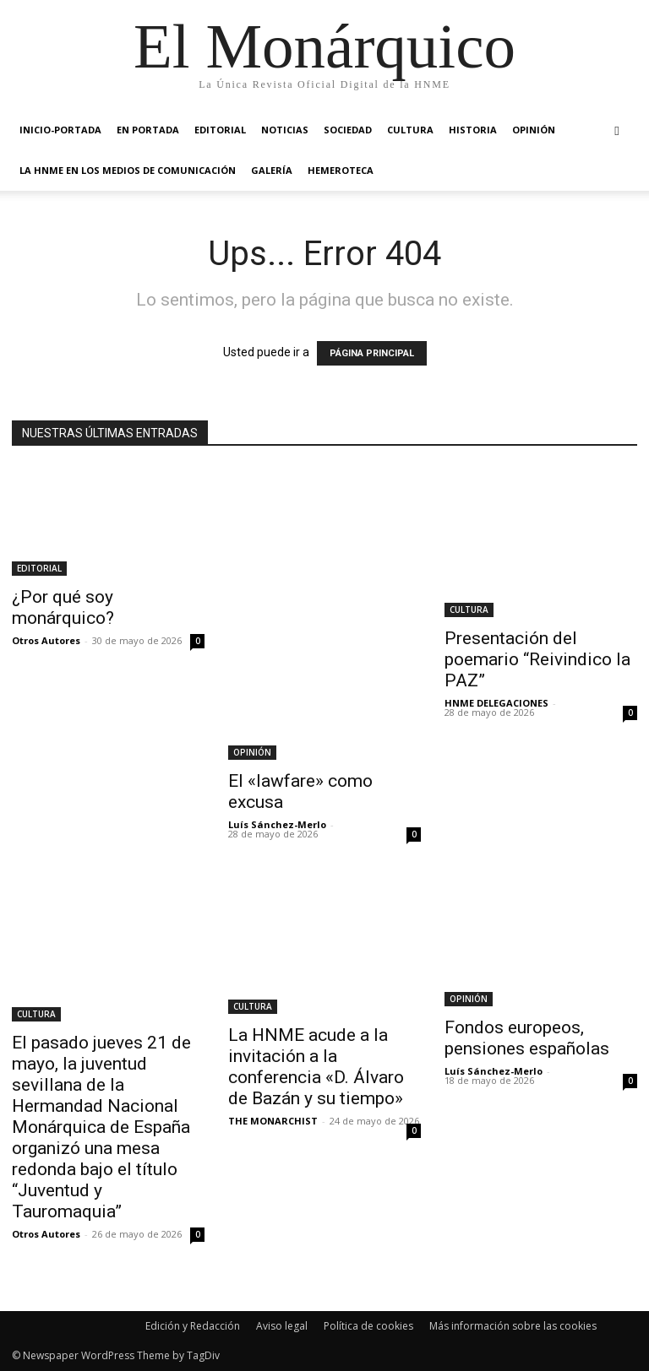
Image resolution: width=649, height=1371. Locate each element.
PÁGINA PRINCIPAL (372, 353)
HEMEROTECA (341, 170)
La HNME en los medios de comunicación (127, 170)
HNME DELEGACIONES (496, 702)
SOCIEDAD (348, 129)
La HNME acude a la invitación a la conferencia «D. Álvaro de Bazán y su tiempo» (316, 1066)
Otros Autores (46, 640)
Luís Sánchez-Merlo (277, 824)
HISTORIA (473, 129)
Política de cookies (368, 1326)
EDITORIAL (220, 129)
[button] (617, 130)
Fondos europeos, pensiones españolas (526, 1038)
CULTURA (410, 129)
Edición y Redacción (192, 1326)
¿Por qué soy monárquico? (63, 607)
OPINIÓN (533, 129)
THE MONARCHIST (273, 1120)
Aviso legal (282, 1326)
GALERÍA (271, 170)
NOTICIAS (284, 129)
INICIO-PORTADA (60, 129)
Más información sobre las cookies (513, 1326)
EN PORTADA (148, 129)
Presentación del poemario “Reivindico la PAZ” (537, 659)
